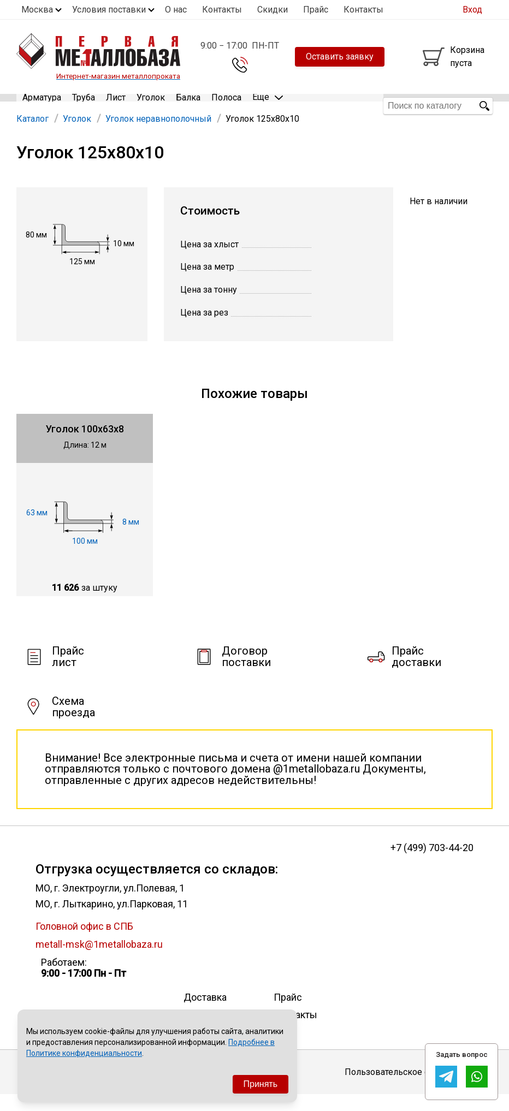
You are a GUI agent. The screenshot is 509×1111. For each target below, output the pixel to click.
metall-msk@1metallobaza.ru (99, 960)
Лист (116, 105)
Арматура (41, 105)
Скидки (272, 9)
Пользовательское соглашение (409, 1088)
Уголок (151, 105)
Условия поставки (109, 9)
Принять (261, 1084)
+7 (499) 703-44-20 (432, 863)
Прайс (315, 9)
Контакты (222, 9)
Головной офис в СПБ (84, 942)
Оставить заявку (340, 56)
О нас (176, 9)
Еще (267, 105)
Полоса (226, 105)
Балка (188, 105)
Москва (37, 9)
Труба (83, 105)
